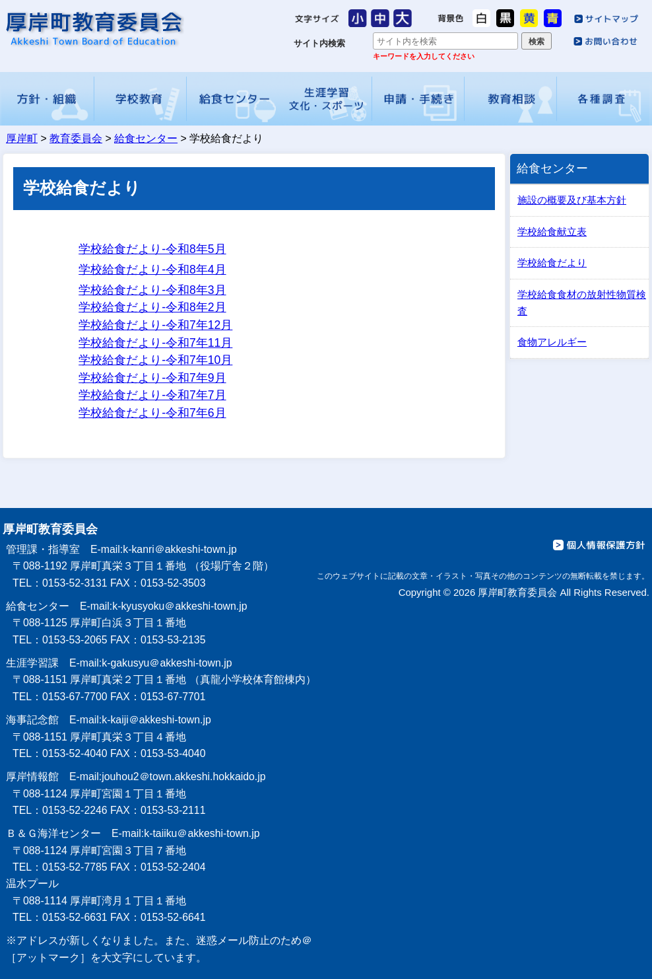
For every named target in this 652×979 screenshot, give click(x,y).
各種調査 (604, 99)
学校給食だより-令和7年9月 (152, 377)
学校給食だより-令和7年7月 (152, 395)
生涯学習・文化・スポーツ (325, 99)
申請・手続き (418, 99)
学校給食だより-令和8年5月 (152, 249)
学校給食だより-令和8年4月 (152, 269)
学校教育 (140, 99)
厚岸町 (22, 138)
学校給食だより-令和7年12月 (155, 325)
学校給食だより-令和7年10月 (155, 360)
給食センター (233, 99)
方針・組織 (47, 99)
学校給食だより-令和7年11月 (155, 342)
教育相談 (511, 99)
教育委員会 (75, 138)
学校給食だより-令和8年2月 (152, 307)
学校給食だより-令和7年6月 (152, 412)
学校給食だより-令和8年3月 (152, 290)
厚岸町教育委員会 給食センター (93, 29)
